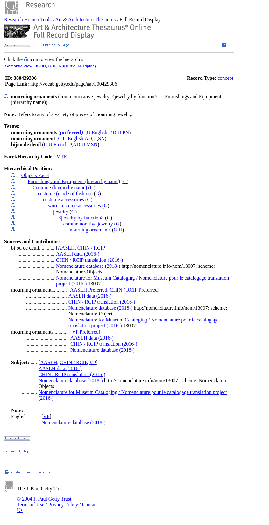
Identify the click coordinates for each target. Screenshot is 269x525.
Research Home (21, 19)
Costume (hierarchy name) (60, 187)
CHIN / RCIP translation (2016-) (89, 260)
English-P (101, 132)
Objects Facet (35, 175)
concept (225, 78)
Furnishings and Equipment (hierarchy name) (74, 181)
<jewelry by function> (81, 217)
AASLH (66, 248)
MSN (91, 144)
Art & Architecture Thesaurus (85, 19)
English (75, 138)
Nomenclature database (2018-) (88, 266)
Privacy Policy (63, 504)
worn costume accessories (74, 205)
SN (101, 138)
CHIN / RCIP (91, 248)
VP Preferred (85, 332)
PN (126, 132)
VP (92, 362)
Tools (46, 19)
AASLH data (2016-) (77, 254)
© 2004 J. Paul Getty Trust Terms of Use (44, 501)
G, (116, 229)
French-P (62, 144)
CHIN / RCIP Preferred (134, 290)
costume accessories (63, 199)
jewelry (60, 211)
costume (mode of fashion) (65, 193)
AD (88, 138)
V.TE (61, 156)
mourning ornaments (89, 229)
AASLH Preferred (88, 290)
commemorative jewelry (88, 223)
